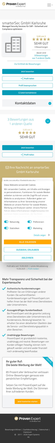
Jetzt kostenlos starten (28, 401)
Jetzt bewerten (27, 71)
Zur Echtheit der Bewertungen (27, 63)
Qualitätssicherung (30, 429)
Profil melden (33, 268)
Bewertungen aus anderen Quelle (41, 56)
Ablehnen (27, 257)
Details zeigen (40, 235)
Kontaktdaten (33, 102)
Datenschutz (43, 429)
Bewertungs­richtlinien (13, 429)
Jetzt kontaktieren (27, 92)
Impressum (27, 432)
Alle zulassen (27, 242)
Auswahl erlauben (27, 249)
